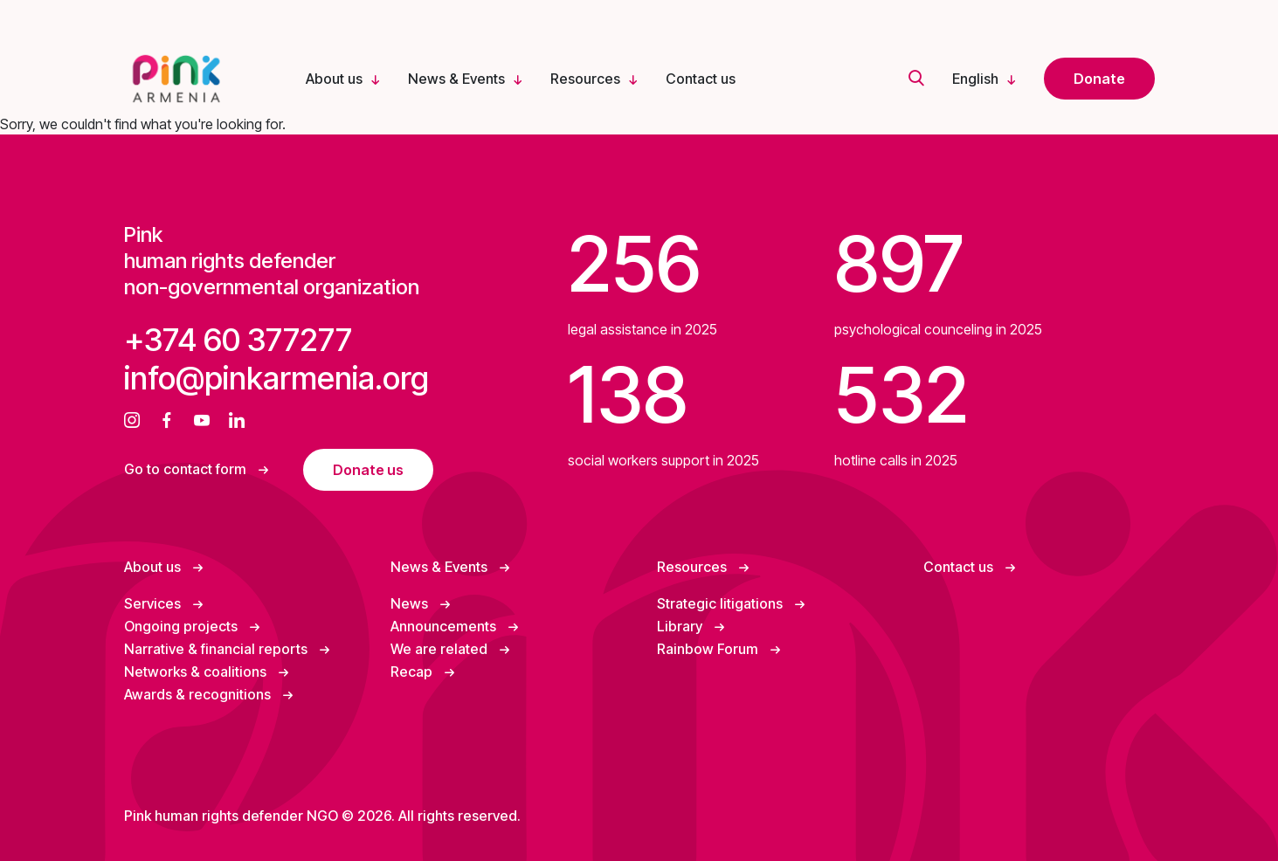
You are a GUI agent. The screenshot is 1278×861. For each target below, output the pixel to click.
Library (681, 626)
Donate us (368, 470)
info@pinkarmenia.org (276, 378)
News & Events (456, 78)
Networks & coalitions (197, 671)
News (411, 603)
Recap (413, 671)
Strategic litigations (721, 603)
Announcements (445, 626)
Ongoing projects (182, 626)
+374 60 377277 (238, 340)
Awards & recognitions (199, 694)
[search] (916, 79)
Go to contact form (187, 469)
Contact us (701, 78)
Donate (1099, 78)
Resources (585, 78)
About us (334, 78)
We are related (440, 649)
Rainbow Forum (709, 649)
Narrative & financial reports (217, 649)
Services (154, 603)
